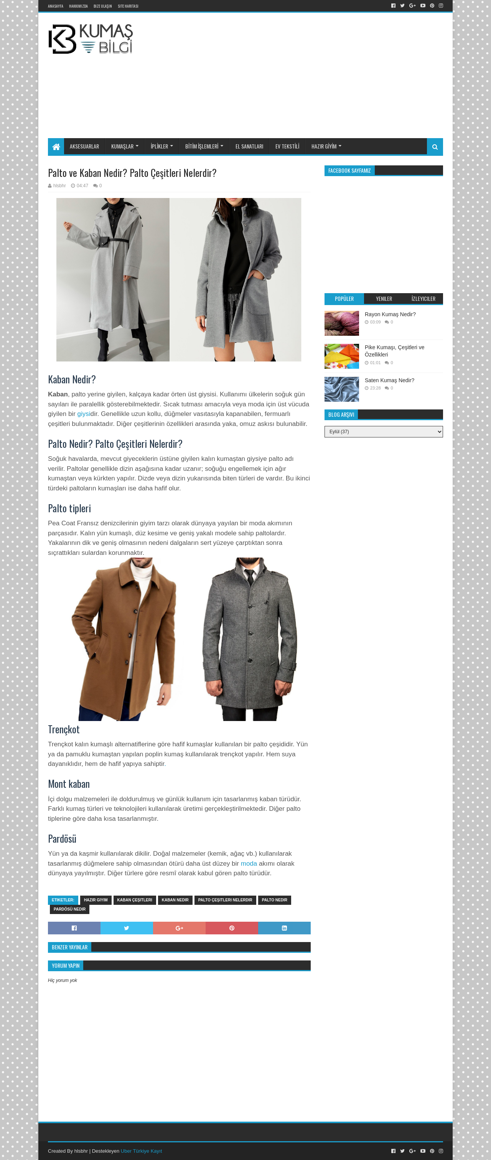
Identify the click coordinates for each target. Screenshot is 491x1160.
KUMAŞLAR (122, 146)
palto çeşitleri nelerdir (225, 900)
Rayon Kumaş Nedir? (390, 314)
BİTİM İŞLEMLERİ (201, 146)
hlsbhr (81, 1151)
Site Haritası (128, 6)
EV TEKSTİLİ (287, 146)
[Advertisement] (327, 74)
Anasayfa (55, 6)
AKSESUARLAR (84, 146)
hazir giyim (96, 900)
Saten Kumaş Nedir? (389, 380)
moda (249, 863)
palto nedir (274, 900)
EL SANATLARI (249, 146)
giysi (84, 413)
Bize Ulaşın (103, 6)
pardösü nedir (70, 909)
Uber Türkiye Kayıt (141, 1151)
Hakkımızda (78, 6)
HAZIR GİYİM (323, 146)
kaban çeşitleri (134, 900)
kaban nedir (175, 900)
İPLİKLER (159, 146)
